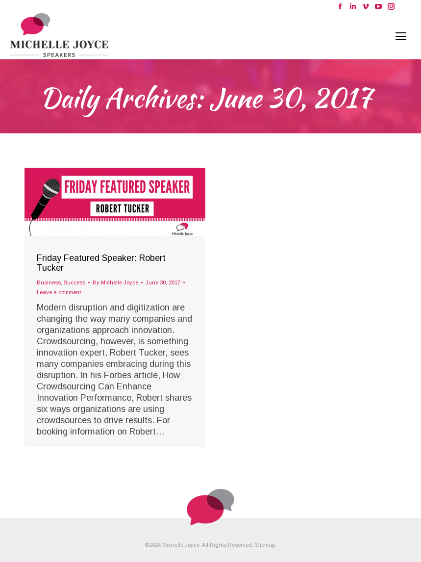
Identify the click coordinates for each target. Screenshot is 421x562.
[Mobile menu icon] (401, 36)
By (115, 282)
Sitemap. (265, 545)
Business (49, 282)
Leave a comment (59, 292)
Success (74, 282)
